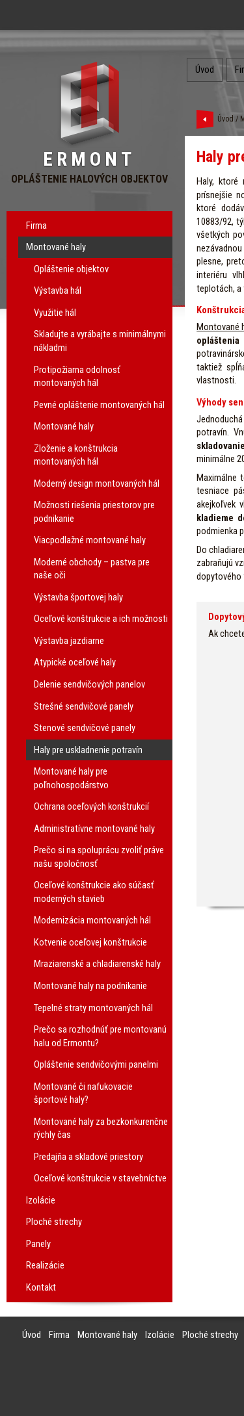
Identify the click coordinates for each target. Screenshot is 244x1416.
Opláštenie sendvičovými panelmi (96, 1064)
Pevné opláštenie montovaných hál (99, 405)
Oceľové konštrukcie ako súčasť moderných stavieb (94, 892)
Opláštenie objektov (71, 269)
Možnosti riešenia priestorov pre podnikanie (94, 511)
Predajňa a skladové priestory (88, 1157)
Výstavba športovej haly (78, 597)
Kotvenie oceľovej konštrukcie (90, 942)
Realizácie (45, 1265)
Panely (38, 1244)
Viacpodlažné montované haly (90, 540)
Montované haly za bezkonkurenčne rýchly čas (101, 1128)
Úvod (204, 69)
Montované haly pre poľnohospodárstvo (71, 778)
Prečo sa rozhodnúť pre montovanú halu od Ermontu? (100, 1036)
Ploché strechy (54, 1222)
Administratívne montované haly (94, 828)
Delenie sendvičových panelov (89, 684)
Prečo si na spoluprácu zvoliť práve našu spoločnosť (99, 856)
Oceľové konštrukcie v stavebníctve (100, 1178)
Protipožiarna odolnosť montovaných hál (77, 376)
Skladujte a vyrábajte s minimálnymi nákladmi (100, 341)
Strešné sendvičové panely (83, 706)
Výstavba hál (57, 290)
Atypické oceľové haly (75, 662)
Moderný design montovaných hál (96, 483)
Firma (36, 225)
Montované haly (56, 247)
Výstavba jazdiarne (69, 641)
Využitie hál (55, 312)
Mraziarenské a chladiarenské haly (97, 964)
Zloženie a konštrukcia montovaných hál (76, 455)
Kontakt (41, 1287)
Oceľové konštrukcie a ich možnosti (101, 618)
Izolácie (40, 1200)
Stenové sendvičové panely (84, 728)
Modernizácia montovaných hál (92, 920)
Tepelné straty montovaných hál (93, 1008)
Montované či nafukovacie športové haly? (83, 1093)
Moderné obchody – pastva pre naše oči (92, 569)
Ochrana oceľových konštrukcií (91, 806)
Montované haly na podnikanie (90, 986)
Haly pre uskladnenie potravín (88, 750)
